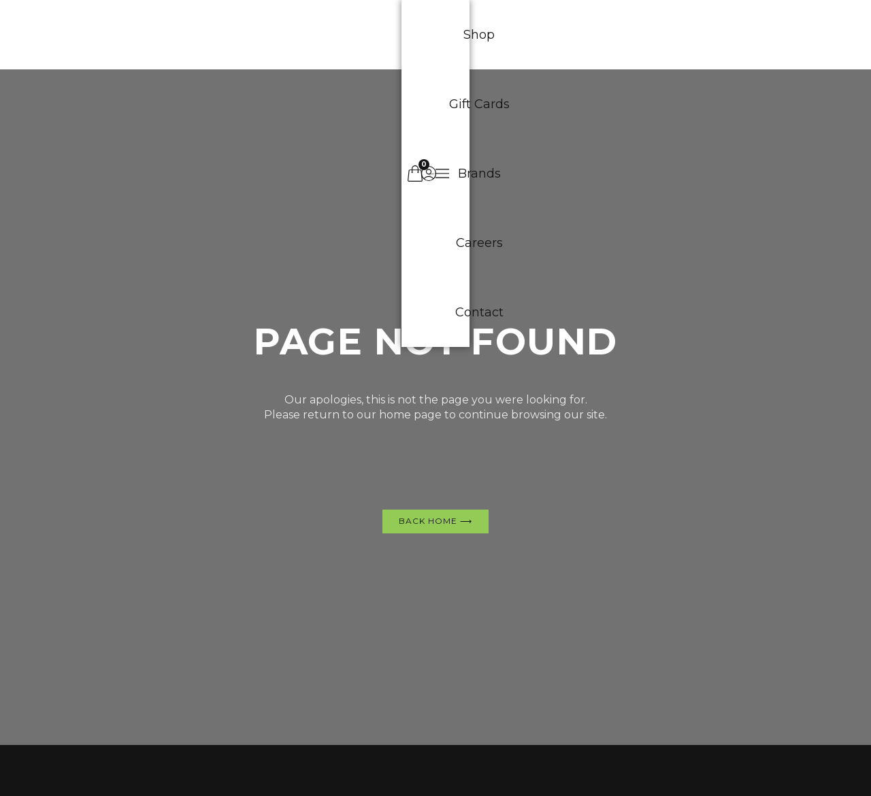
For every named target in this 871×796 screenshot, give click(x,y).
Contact (581, 34)
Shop (281, 34)
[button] (736, 34)
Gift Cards (355, 34)
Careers (505, 34)
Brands (433, 34)
